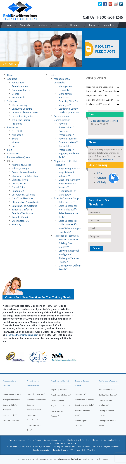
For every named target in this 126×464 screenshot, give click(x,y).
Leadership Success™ (70, 112)
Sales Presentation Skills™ (84, 405)
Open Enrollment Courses (25, 112)
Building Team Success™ (108, 395)
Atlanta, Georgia (20, 168)
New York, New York (22, 198)
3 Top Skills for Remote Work (104, 121)
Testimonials (18, 97)
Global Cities (18, 187)
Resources (12, 127)
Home (10, 75)
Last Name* (95, 220)
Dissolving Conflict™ (69, 179)
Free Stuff (17, 131)
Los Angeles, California (23, 194)
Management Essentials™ (12, 394)
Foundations (18, 82)
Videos (15, 142)
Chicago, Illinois (20, 179)
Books (15, 138)
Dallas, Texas (19, 183)
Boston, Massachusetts (24, 172)
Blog (9, 149)
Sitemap (104, 459)
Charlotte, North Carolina (25, 176)
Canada (101, 178)
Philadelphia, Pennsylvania (25, 202)
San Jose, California (22, 209)
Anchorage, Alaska (21, 164)
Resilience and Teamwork (108, 381)
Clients (15, 93)
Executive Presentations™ (36, 400)
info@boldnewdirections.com (21, 335)
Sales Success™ (67, 202)
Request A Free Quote (18, 157)
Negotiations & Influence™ (61, 395)
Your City (16, 224)
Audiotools (17, 135)
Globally (102, 182)
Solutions (12, 101)
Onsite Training (19, 105)
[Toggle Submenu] (118, 87)
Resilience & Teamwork (66, 235)
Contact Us (13, 153)
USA (99, 173)
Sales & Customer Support (68, 198)
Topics (52, 75)
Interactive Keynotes (22, 116)
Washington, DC (20, 220)
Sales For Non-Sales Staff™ (85, 400)
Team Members (20, 86)
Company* (95, 236)
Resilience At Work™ (69, 239)
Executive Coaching (22, 108)
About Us (12, 79)
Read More (108, 159)
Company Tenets (21, 90)
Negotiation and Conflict (60, 381)
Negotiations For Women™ (61, 406)
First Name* (95, 212)
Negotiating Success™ (70, 168)
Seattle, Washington (22, 213)
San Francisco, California (24, 206)
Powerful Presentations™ (36, 394)
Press (14, 146)
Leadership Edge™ (68, 108)
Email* (93, 228)
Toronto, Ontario (20, 217)
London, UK (18, 191)
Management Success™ (12, 400)
